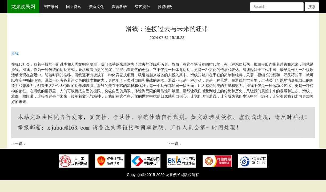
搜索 (312, 7)
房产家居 (50, 7)
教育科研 (119, 7)
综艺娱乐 (142, 7)
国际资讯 (73, 7)
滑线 (15, 53)
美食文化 (96, 7)
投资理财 (165, 7)
